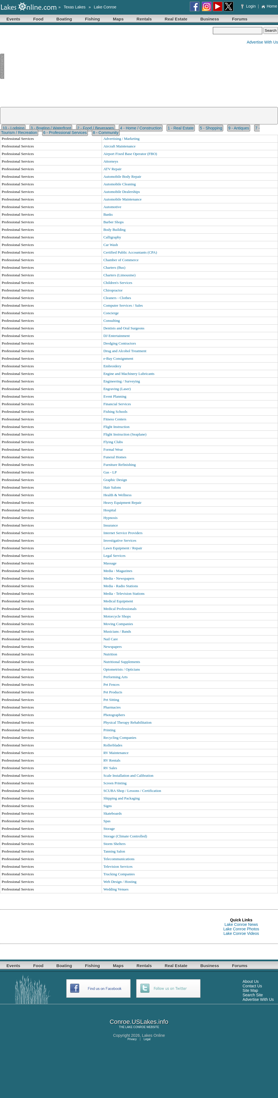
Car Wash (110, 245)
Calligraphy (112, 237)
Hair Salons (112, 487)
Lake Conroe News (241, 924)
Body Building (114, 229)
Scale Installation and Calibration (128, 775)
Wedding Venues (115, 889)
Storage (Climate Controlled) (125, 836)
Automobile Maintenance (122, 199)
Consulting (111, 320)
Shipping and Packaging (121, 798)
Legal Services (114, 555)
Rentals (144, 19)
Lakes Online (153, 1035)
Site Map (250, 990)
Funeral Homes (114, 457)
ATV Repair (112, 169)
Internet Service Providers (122, 533)
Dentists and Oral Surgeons (123, 328)
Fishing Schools (115, 411)
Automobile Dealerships (121, 192)
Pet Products (112, 692)
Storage (109, 828)
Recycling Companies (119, 737)
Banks (108, 214)
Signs (107, 806)
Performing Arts (115, 677)
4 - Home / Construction (140, 128)
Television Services (118, 866)
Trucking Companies (119, 874)
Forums (239, 19)
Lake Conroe (105, 7)
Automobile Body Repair (122, 176)
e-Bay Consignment (118, 358)
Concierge (111, 313)
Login (249, 6)
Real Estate (176, 19)
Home (269, 6)
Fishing (92, 19)
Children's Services (117, 283)
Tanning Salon (114, 851)
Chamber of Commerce (120, 260)
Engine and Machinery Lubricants (128, 374)
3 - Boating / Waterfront (51, 128)
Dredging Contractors (119, 343)
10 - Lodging (13, 128)
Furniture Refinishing (119, 465)
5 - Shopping (211, 128)
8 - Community (106, 132)
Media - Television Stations (124, 593)
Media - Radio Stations (120, 586)
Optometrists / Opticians (121, 669)
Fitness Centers (114, 419)
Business (209, 19)
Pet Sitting (111, 700)
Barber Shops (113, 222)
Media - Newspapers (118, 578)
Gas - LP (110, 472)
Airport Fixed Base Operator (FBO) (130, 154)
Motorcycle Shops (117, 616)
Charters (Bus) (114, 267)
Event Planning (114, 396)
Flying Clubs (113, 442)
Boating (64, 19)
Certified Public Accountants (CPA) (130, 252)
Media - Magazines (117, 571)
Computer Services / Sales (123, 305)
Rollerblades (112, 745)
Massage (110, 563)
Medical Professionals (119, 609)
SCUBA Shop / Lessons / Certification (132, 791)
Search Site (253, 995)
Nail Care (110, 639)
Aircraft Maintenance (119, 146)
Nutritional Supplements (121, 662)
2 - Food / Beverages (95, 128)
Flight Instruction (116, 427)
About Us (251, 981)
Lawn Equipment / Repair (122, 548)
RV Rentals (111, 760)
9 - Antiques (238, 128)
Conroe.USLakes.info (139, 1021)
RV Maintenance (115, 753)
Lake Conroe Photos (241, 929)
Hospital (109, 510)
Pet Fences (111, 684)
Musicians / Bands (117, 631)
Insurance (110, 525)
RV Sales (110, 768)
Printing (109, 730)
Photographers (114, 715)
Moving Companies (118, 624)
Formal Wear (113, 449)
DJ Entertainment (116, 336)
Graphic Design (115, 480)
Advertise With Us (262, 42)
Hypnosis (110, 518)
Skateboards (112, 813)
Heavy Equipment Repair (122, 502)
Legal (147, 1039)
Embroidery (112, 366)
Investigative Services (119, 540)
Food (38, 19)
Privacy (132, 1039)
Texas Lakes (75, 7)
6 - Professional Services (65, 132)
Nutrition (110, 654)
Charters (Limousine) (119, 275)
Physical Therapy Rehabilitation (127, 722)
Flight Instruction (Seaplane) (124, 434)
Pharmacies (111, 707)
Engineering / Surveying (121, 381)
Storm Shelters (114, 844)
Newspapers (112, 646)
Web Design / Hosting (119, 882)
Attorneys (110, 161)
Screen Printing (115, 783)
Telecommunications (119, 859)
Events (13, 19)
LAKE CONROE (135, 1027)
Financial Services (117, 404)
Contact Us (252, 986)
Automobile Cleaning (119, 184)
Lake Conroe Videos (241, 933)
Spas (106, 821)
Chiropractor (112, 290)
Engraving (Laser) (117, 389)
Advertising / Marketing (121, 138)
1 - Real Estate (181, 128)
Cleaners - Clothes (117, 298)
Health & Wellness (117, 495)
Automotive (112, 207)
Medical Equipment (118, 601)
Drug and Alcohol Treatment (124, 351)
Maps (118, 19)
